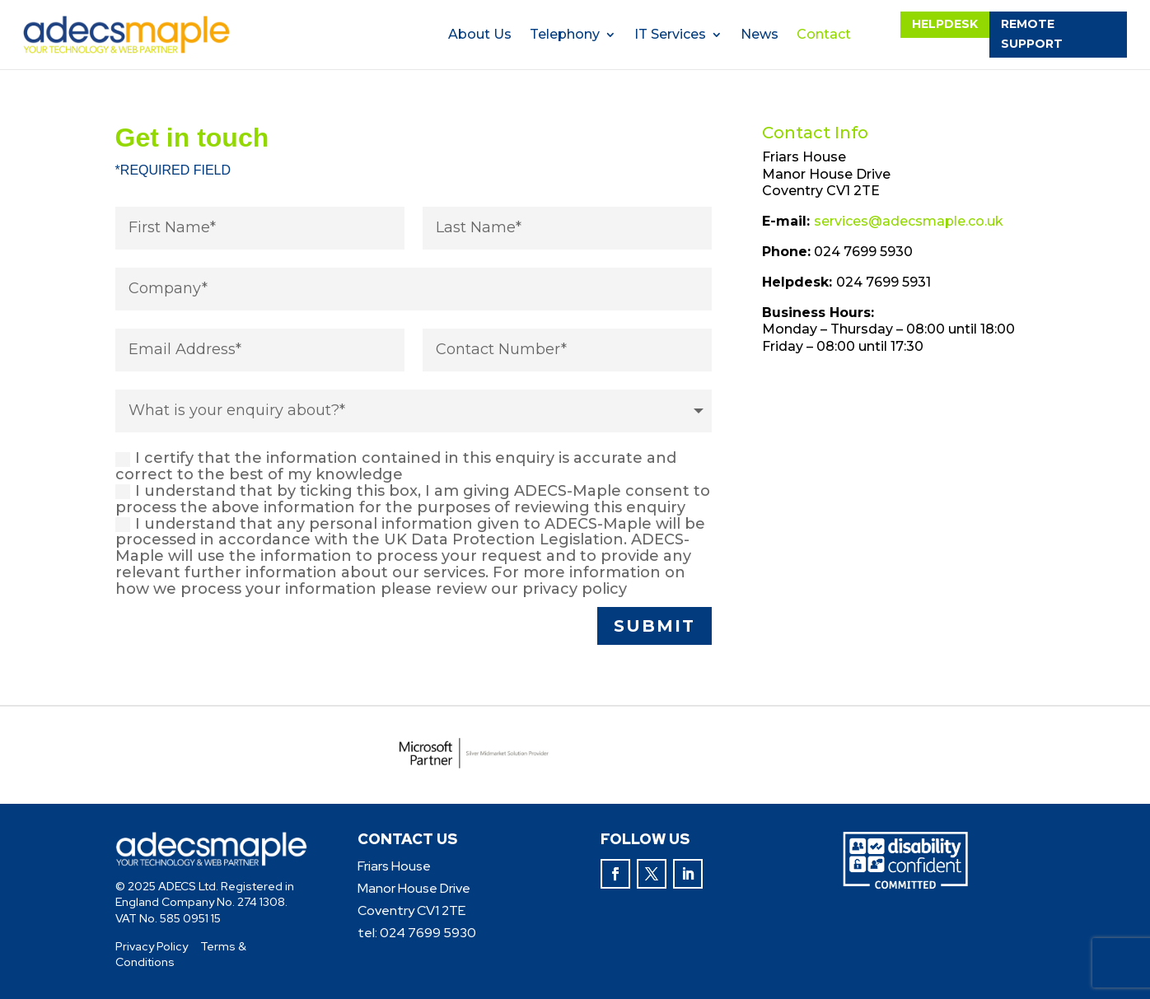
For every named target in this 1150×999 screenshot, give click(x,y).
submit (654, 626)
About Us (480, 35)
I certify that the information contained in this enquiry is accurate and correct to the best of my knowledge (395, 466)
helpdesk (945, 23)
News (759, 35)
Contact (824, 35)
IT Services (670, 35)
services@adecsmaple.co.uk (908, 221)
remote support (1032, 33)
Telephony (565, 35)
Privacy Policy (151, 946)
